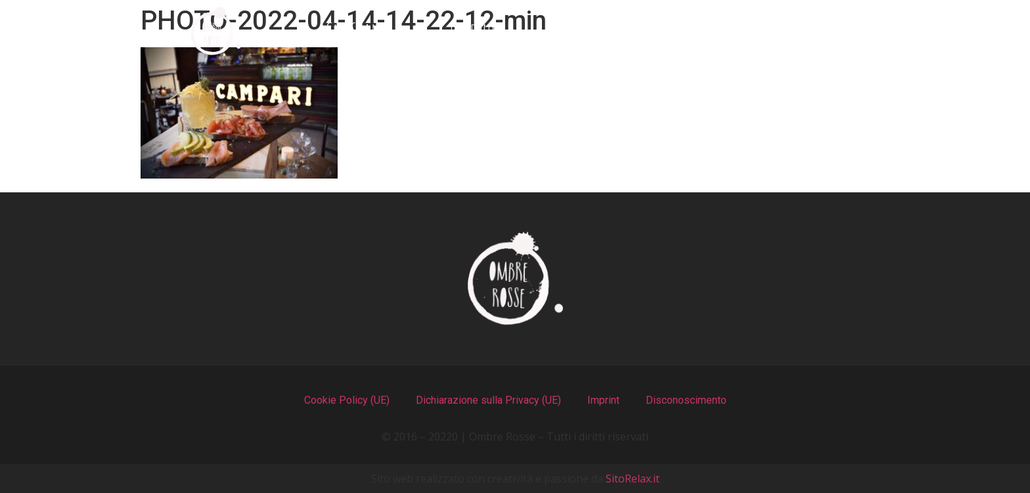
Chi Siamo (359, 31)
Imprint (603, 400)
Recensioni (701, 31)
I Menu (472, 31)
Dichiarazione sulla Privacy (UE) (488, 400)
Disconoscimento (686, 400)
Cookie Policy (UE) (347, 400)
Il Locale (580, 31)
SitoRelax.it (633, 478)
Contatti (824, 31)
